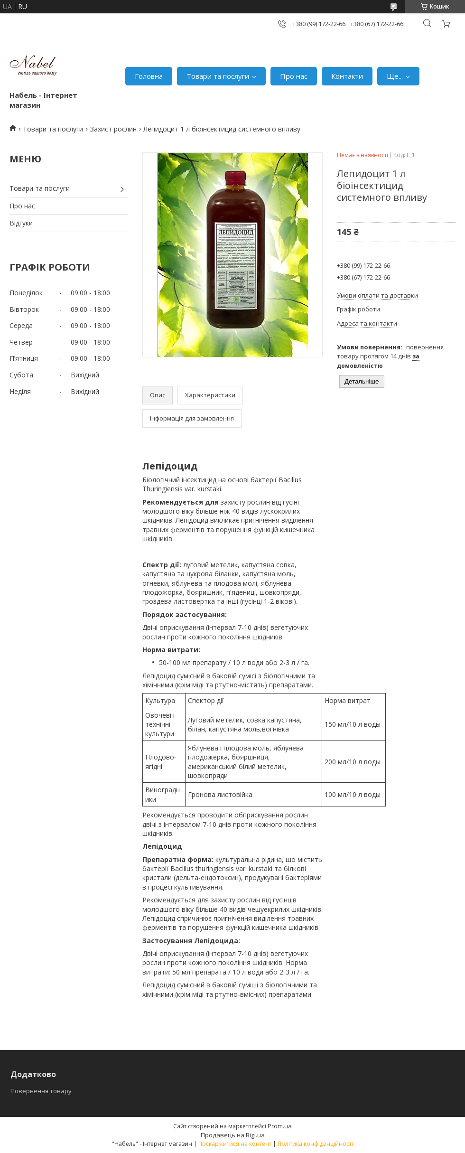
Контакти (347, 76)
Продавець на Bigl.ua (233, 1135)
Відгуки (21, 222)
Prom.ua (280, 1126)
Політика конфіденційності (315, 1144)
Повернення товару (41, 1091)
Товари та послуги (217, 76)
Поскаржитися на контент (234, 1144)
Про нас (293, 76)
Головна (149, 76)
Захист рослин (113, 128)
